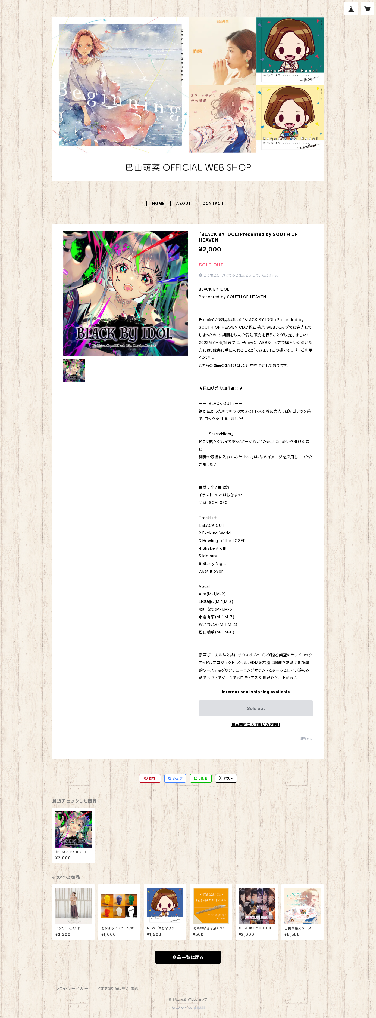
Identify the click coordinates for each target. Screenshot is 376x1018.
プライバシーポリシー (73, 988)
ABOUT (183, 203)
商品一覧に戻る (188, 957)
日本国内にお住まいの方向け (255, 724)
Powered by (188, 1008)
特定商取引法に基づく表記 (117, 988)
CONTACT (213, 203)
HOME (158, 203)
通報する (306, 738)
